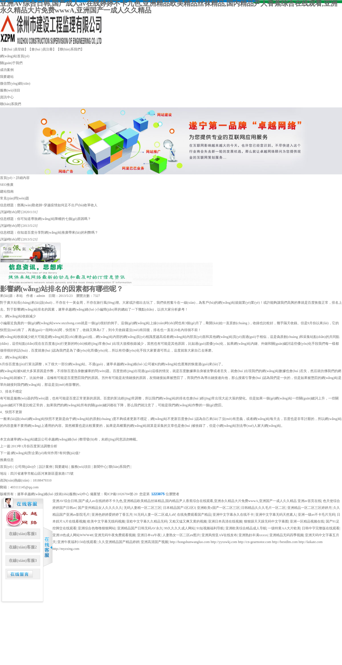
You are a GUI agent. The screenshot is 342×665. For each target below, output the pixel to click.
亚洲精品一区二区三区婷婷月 (309, 508)
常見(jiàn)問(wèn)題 (14, 198)
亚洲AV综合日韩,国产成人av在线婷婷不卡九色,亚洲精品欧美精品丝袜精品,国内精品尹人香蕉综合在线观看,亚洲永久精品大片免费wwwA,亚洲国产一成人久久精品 (174, 501)
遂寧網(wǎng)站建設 (25, 439)
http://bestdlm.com (285, 542)
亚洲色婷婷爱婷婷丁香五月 (112, 515)
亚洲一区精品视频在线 (307, 521)
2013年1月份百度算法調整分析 (34, 446)
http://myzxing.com (65, 549)
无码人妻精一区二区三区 (142, 508)
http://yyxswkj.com (224, 542)
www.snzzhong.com (67, 323)
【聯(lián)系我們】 (70, 49)
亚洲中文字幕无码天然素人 (275, 515)
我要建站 (7, 77)
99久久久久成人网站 (179, 528)
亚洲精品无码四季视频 (286, 535)
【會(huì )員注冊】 (42, 49)
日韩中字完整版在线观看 (320, 528)
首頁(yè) (6, 178)
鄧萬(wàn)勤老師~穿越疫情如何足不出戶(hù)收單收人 (57, 205)
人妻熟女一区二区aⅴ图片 (181, 535)
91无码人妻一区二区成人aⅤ (154, 515)
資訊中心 (7, 97)
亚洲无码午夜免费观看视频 (114, 535)
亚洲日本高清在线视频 (225, 521)
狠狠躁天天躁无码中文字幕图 (266, 521)
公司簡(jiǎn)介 (25, 467)
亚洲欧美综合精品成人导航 (245, 528)
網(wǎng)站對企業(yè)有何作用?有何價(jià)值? (45, 453)
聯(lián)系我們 (10, 104)
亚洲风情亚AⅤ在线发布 (219, 535)
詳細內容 (23, 178)
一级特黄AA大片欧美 (284, 528)
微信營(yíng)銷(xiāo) (15, 83)
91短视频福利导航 (210, 528)
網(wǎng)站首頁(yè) (14, 56)
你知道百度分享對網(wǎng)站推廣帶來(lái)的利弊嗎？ (57, 232)
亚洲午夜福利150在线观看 (77, 542)
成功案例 (7, 70)
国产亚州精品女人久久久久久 (100, 508)
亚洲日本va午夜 (149, 535)
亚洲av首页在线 (309, 501)
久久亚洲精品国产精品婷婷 (118, 542)
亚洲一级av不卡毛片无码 (316, 515)
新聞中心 (100, 467)
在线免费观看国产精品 (194, 515)
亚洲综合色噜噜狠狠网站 (96, 528)
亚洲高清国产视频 (154, 542)
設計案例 (45, 467)
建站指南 (7, 191)
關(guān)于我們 (11, 63)
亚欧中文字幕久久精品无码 (146, 521)
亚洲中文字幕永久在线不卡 (233, 515)
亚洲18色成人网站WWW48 (72, 535)
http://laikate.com (311, 542)
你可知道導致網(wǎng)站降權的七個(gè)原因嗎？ (54, 219)
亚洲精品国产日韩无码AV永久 (140, 528)
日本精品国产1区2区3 (179, 508)
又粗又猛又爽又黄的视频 (188, 521)
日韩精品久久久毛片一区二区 (263, 508)
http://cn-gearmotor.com (254, 542)
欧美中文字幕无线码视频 (106, 521)
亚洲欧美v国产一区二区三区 (218, 508)
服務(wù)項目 (10, 90)
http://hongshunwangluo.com (190, 542)
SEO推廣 (6, 185)
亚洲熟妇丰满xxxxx (253, 535)
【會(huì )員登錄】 (14, 49)
